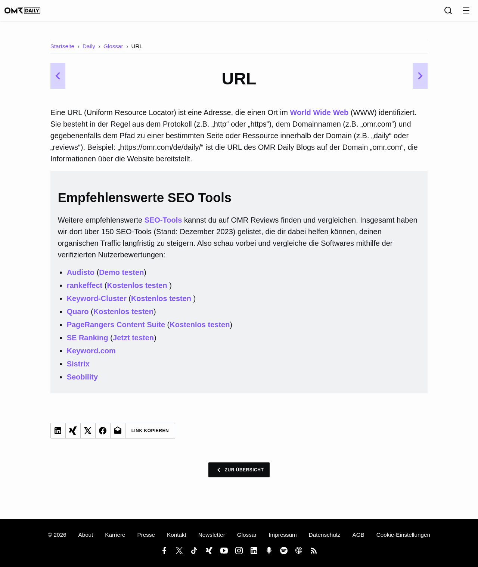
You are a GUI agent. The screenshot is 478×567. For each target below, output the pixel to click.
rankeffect (85, 290)
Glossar (113, 51)
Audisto (80, 277)
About (85, 535)
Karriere (115, 535)
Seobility (82, 382)
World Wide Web (319, 118)
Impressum (283, 535)
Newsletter (211, 535)
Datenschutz (325, 535)
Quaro (78, 317)
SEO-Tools (163, 225)
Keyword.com (91, 356)
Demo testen (121, 277)
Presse (146, 535)
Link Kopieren (150, 436)
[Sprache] (431, 13)
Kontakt (176, 535)
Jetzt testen (133, 343)
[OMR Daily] (30, 13)
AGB (358, 535)
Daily (89, 51)
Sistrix (78, 369)
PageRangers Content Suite (116, 330)
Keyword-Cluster (97, 304)
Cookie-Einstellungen (403, 535)
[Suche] (448, 13)
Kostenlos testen (138, 290)
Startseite (62, 51)
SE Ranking (87, 343)
